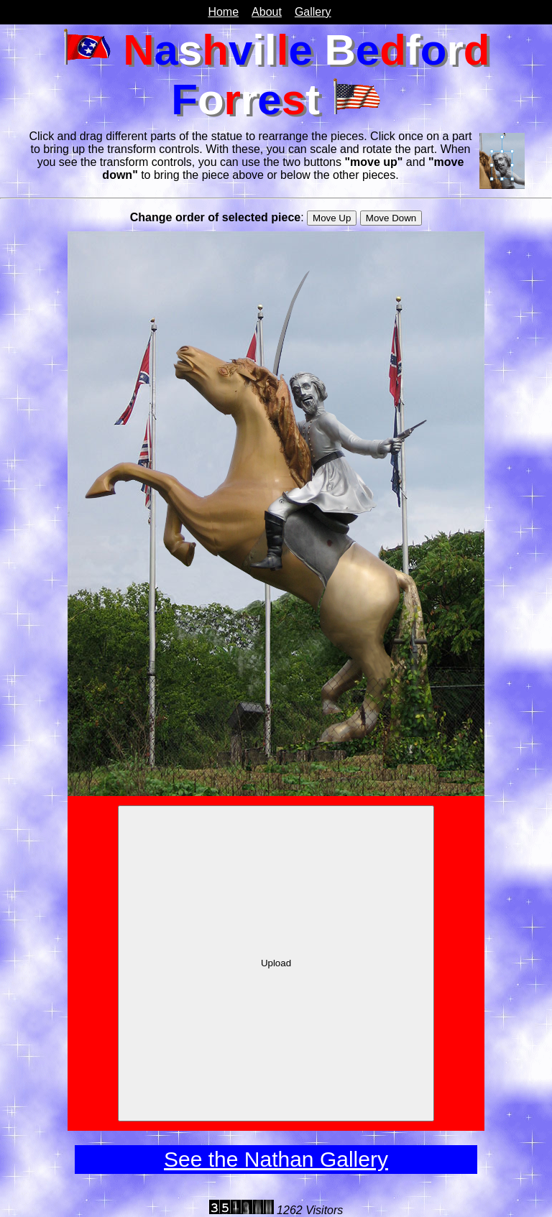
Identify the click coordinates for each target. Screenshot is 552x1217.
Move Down (391, 218)
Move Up (332, 218)
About (267, 12)
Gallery (313, 12)
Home (223, 12)
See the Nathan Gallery (276, 1159)
